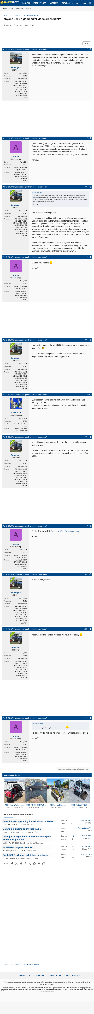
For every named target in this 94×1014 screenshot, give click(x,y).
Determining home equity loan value (22, 829)
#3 (86, 187)
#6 (88, 394)
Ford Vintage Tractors (29, 858)
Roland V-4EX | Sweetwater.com (65, 531)
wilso (90, 831)
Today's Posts (8, 8)
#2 (88, 138)
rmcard (5, 858)
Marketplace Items (12, 775)
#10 (85, 629)
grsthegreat (87, 838)
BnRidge (88, 823)
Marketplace (39, 3)
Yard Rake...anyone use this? (18, 847)
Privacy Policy (72, 976)
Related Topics (29, 825)
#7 (86, 437)
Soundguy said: (37, 723)
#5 (86, 340)
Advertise (39, 976)
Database (66, 3)
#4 (88, 257)
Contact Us (24, 976)
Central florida (22, 79)
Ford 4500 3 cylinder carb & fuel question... (25, 855)
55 (73, 828)
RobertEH (6, 825)
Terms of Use (54, 976)
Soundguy (9, 25)
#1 (88, 49)
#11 (87, 718)
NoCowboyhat (8, 851)
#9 (86, 574)
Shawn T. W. (87, 849)
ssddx (5, 843)
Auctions (54, 3)
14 (73, 847)
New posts (20, 8)
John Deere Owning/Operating (31, 843)
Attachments (31, 851)
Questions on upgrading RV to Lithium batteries (28, 821)
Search (28, 8)
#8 (88, 526)
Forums (26, 3)
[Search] (90, 3)
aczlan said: (36, 192)
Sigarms (6, 832)
